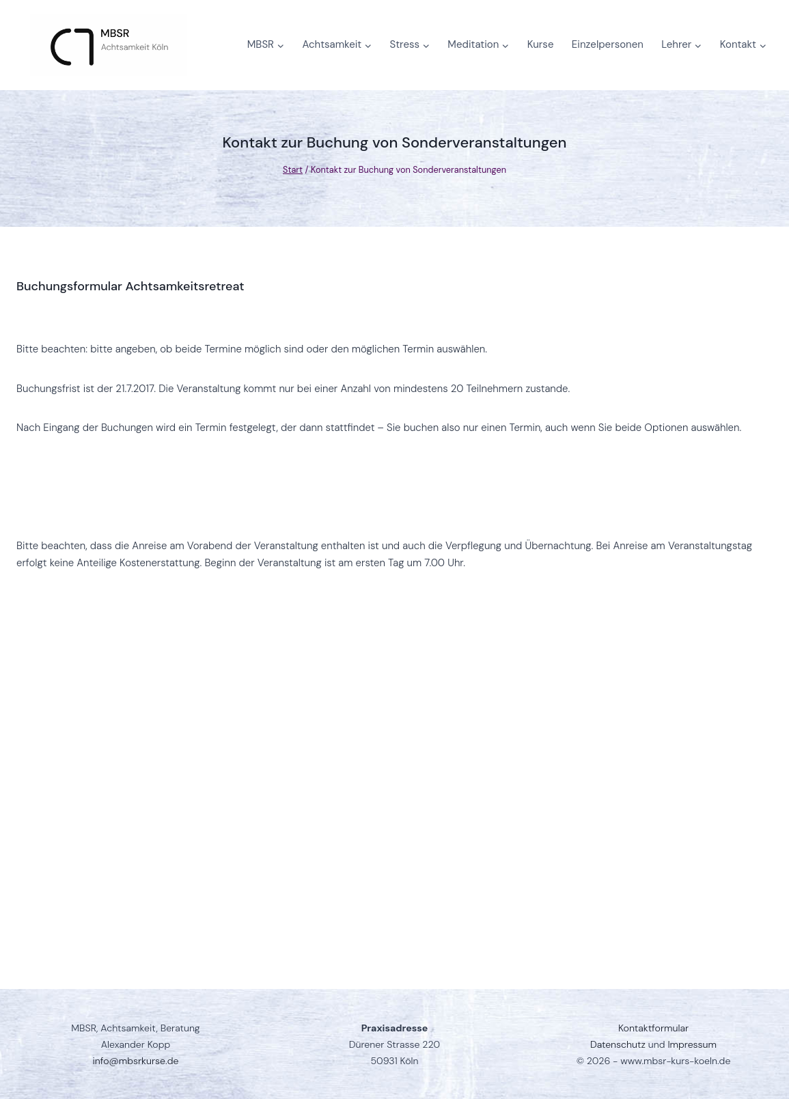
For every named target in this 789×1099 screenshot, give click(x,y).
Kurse (540, 44)
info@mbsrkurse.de (136, 1061)
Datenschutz (618, 1044)
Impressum (692, 1044)
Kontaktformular (653, 1028)
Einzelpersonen (607, 44)
